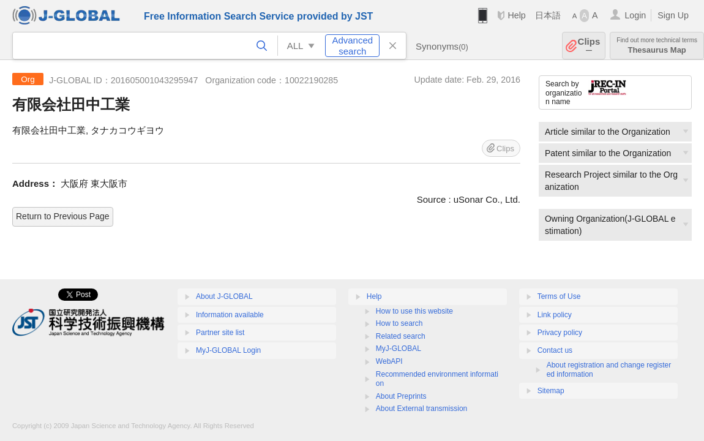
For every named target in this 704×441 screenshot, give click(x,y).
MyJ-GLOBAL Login (228, 350)
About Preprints (401, 396)
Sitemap (550, 390)
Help (516, 15)
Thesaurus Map (656, 46)
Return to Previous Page (63, 216)
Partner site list (220, 332)
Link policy (554, 315)
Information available (230, 315)
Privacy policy (559, 332)
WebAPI (389, 361)
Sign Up (673, 15)
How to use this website (414, 311)
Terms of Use (559, 296)
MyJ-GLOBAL (398, 348)
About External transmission (421, 408)
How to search (399, 323)
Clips (589, 45)
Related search (400, 336)
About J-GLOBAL (224, 296)
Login (635, 15)
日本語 (548, 15)
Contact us (554, 350)
